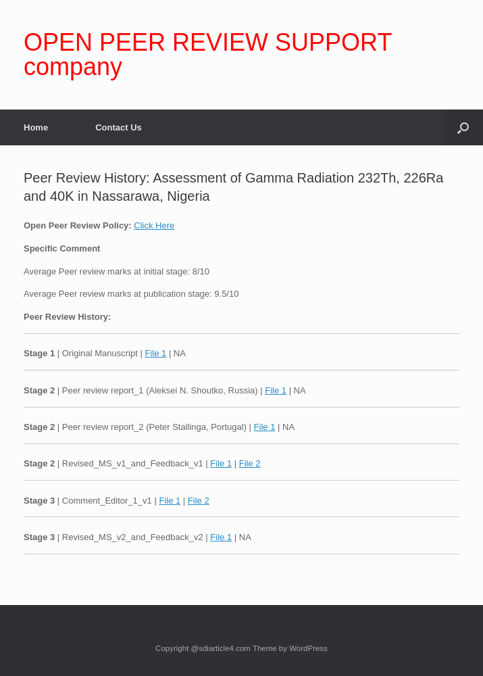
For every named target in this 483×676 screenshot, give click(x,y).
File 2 (250, 463)
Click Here (154, 225)
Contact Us (118, 127)
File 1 (155, 353)
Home (36, 127)
